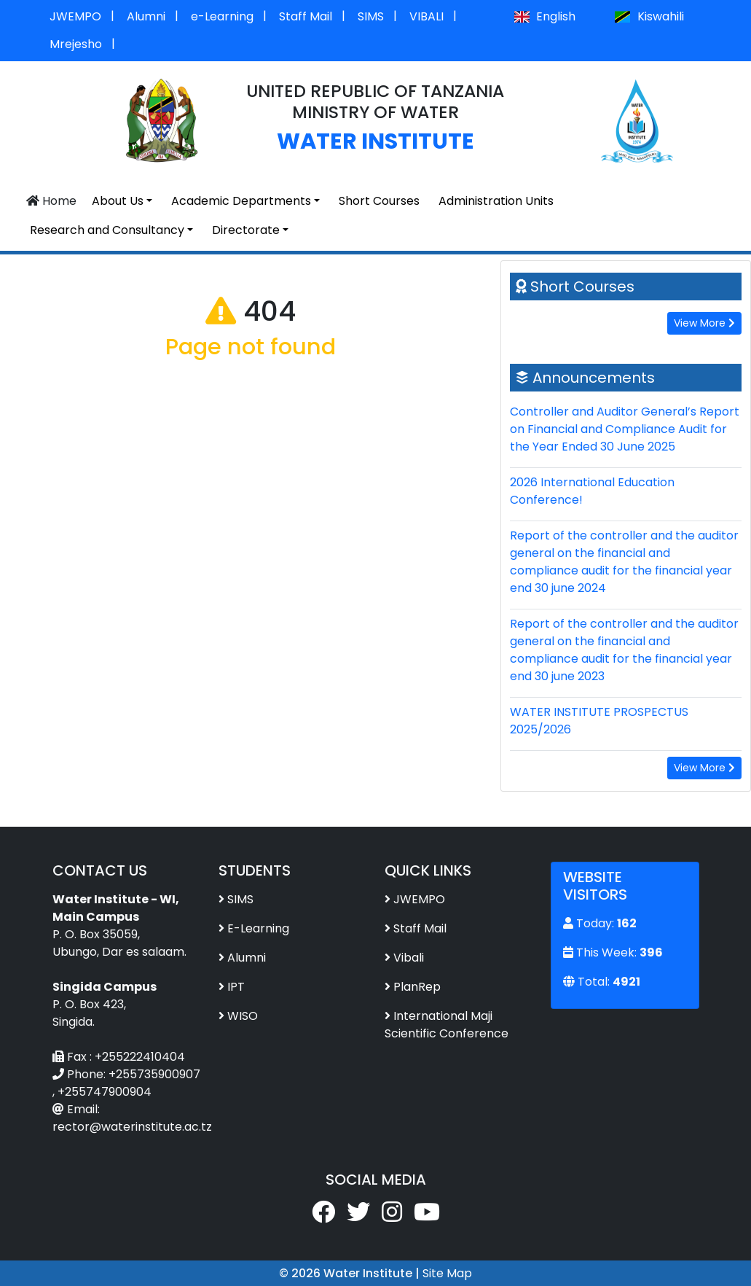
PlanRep (417, 986)
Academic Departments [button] (241, 200)
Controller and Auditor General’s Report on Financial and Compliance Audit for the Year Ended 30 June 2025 (624, 429)
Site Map (447, 1273)
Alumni (146, 16)
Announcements (593, 377)
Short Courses (379, 200)
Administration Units (496, 200)
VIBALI (426, 16)
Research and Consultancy (107, 230)
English (544, 16)
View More (704, 323)
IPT (236, 986)
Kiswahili (649, 16)
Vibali (408, 957)
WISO (242, 1016)
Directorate (246, 230)
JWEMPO (75, 16)
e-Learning (222, 16)
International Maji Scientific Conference (446, 1025)
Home (51, 200)
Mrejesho (76, 44)
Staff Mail (305, 16)
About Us (117, 200)
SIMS (371, 16)
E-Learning (258, 928)
